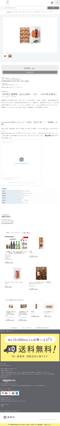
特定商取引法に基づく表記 (42, 329)
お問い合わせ (14, 329)
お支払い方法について (8, 412)
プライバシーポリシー (27, 329)
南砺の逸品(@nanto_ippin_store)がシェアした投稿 (21, 183)
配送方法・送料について (6, 87)
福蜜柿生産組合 (4, 91)
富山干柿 (47, 136)
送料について (47, 424)
